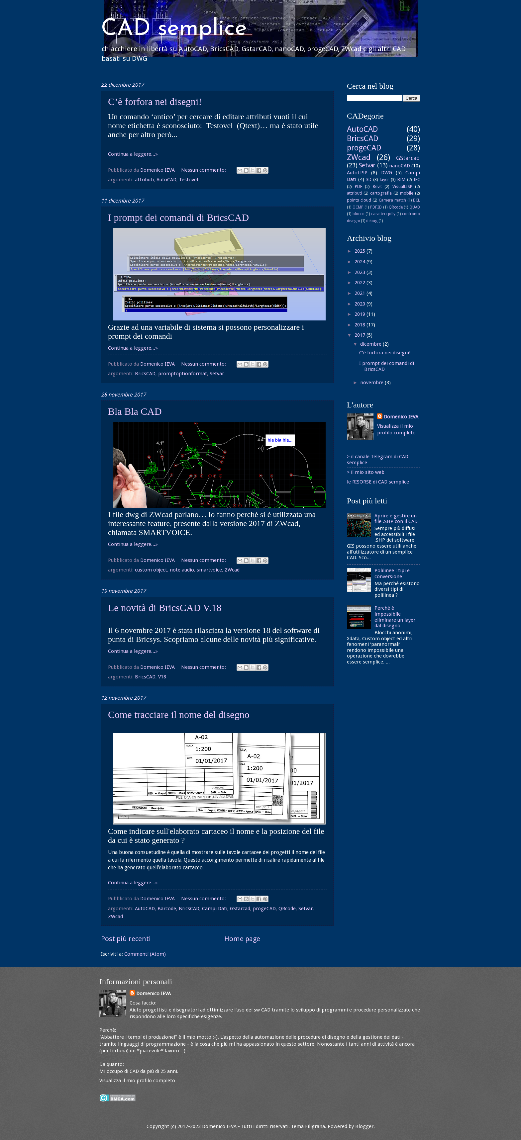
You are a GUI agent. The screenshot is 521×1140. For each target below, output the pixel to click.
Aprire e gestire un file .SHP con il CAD (396, 519)
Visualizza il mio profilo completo (137, 1081)
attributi (144, 180)
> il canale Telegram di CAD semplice (377, 460)
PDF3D (376, 207)
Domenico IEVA (401, 417)
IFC (417, 179)
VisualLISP (402, 186)
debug (371, 221)
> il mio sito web (365, 472)
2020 (360, 304)
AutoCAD (166, 180)
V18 (162, 677)
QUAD (414, 207)
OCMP (358, 207)
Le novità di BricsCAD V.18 (164, 607)
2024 (360, 262)
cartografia (381, 193)
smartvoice (209, 570)
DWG (386, 173)
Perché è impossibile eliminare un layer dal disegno (394, 617)
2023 (360, 272)
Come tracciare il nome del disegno (179, 714)
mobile (406, 193)
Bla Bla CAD (135, 411)
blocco (359, 214)
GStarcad (240, 909)
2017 (360, 335)
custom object (151, 570)
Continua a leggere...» (133, 154)
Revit (377, 186)
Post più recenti (126, 939)
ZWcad (232, 570)
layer (384, 179)
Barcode (166, 909)
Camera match (392, 200)
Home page (242, 939)
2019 (360, 314)
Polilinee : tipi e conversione (392, 573)
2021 (360, 293)
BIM (401, 179)
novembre (372, 383)
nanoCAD (399, 166)
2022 (360, 283)
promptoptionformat (182, 374)
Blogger (364, 1126)
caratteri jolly (383, 214)
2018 (360, 325)
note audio (182, 570)
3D (368, 179)
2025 (360, 251)
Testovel (188, 180)
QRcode (287, 909)
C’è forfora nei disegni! (155, 101)
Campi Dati (214, 909)
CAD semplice (174, 29)
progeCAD (264, 909)
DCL (416, 200)
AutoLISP (357, 173)
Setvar (217, 374)
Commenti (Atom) (145, 954)
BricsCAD (145, 374)
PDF (358, 186)
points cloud (359, 200)
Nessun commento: (204, 170)
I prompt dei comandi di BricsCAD (178, 217)
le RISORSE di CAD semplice (378, 482)
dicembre (371, 344)
